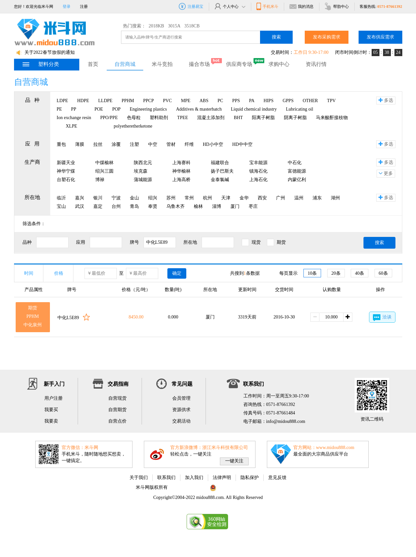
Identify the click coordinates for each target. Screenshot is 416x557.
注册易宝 (191, 6)
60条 (383, 273)
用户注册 (53, 398)
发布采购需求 (326, 37)
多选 (385, 100)
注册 (84, 6)
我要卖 (51, 421)
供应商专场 (239, 64)
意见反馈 (277, 477)
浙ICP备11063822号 (188, 487)
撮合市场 (199, 64)
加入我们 (194, 477)
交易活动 (181, 421)
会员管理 (181, 398)
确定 (176, 273)
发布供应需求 (380, 37)
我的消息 (301, 6)
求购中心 (279, 64)
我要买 (51, 409)
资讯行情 (316, 64)
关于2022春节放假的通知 (49, 52)
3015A (174, 25)
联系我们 (166, 477)
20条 (336, 273)
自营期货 (117, 409)
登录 (66, 6)
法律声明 (222, 477)
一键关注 (234, 460)
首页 (93, 64)
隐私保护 (249, 477)
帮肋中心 (336, 6)
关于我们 (139, 477)
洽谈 (382, 317)
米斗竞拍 (162, 64)
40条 (359, 273)
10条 (312, 273)
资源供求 (181, 409)
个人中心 (229, 6)
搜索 (276, 37)
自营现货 (117, 398)
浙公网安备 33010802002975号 (244, 487)
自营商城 (125, 64)
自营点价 (117, 421)
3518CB (192, 25)
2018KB (156, 25)
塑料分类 (40, 64)
